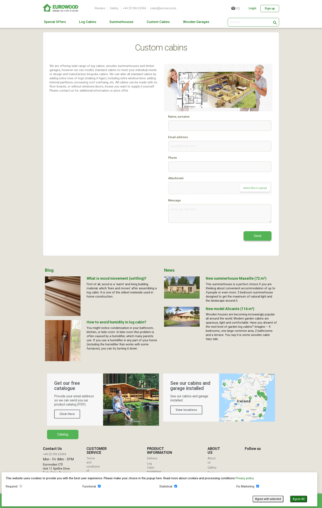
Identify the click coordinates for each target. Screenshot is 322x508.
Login (252, 8)
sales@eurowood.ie (163, 8)
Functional (89, 486)
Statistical (166, 486)
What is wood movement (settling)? (116, 278)
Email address (178, 137)
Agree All (299, 498)
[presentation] (199, 235)
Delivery (152, 458)
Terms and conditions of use (93, 466)
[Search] (253, 22)
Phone (172, 157)
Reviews (100, 8)
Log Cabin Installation (154, 467)
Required (12, 486)
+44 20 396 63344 (134, 8)
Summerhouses (121, 22)
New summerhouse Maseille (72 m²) (236, 278)
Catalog (62, 434)
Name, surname (179, 116)
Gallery (114, 8)
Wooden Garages (196, 22)
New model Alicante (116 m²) (230, 309)
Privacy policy (245, 478)
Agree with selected (268, 498)
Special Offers (55, 22)
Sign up (270, 8)
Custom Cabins (158, 22)
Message (174, 200)
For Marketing (245, 486)
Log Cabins (87, 22)
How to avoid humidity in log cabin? (116, 322)
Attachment (175, 178)
